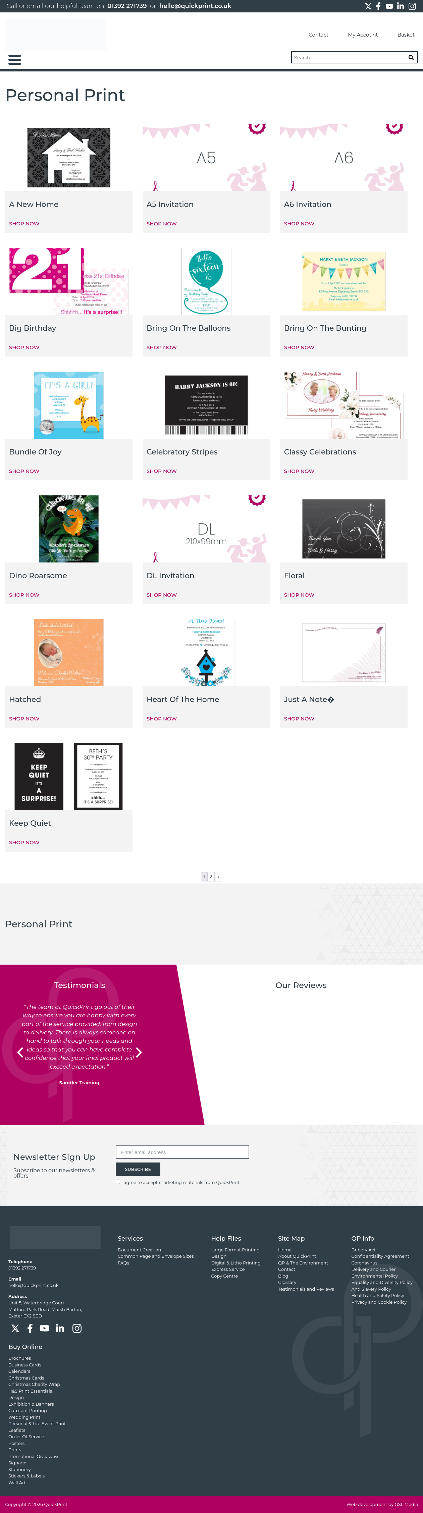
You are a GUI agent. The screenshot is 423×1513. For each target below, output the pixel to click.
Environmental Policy (375, 1276)
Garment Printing (27, 1410)
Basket (400, 35)
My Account (356, 35)
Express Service (228, 1269)
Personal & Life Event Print (37, 1423)
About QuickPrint (297, 1256)
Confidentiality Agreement (380, 1256)
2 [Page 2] (211, 876)
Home (285, 1249)
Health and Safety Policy (378, 1295)
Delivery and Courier (374, 1269)
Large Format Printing (235, 1249)
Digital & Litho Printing (236, 1262)
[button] (20, 1052)
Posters (16, 1443)
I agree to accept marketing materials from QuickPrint (180, 1182)
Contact (312, 35)
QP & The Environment (303, 1262)
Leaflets (16, 1430)
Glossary (287, 1282)
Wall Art (17, 1482)
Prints (14, 1449)
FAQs (123, 1262)
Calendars (19, 1371)
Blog (283, 1276)
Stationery (19, 1469)
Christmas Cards (26, 1378)
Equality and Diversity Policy (382, 1282)
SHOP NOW (24, 223)
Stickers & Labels (26, 1475)
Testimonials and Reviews (306, 1289)
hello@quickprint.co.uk (195, 6)
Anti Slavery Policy (371, 1289)
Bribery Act (364, 1249)
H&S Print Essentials (30, 1391)
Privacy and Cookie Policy (379, 1302)
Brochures (19, 1358)
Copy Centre (224, 1276)
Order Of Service (26, 1436)
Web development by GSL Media (382, 1504)
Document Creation (139, 1249)
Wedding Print (24, 1417)
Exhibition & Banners (31, 1404)
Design (218, 1256)
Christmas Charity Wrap (34, 1384)
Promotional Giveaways (33, 1456)
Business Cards (24, 1364)
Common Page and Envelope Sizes (156, 1256)
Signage (17, 1462)
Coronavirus (364, 1262)
